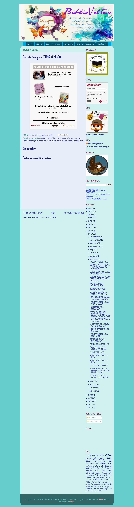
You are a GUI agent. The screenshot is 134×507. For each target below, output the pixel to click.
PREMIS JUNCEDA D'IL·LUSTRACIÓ (96, 285)
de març (93, 384)
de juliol (93, 253)
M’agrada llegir (102, 489)
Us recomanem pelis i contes (85, 44)
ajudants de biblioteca (103, 477)
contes (49, 138)
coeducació (97, 491)
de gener (93, 391)
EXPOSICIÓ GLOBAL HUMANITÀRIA (97, 340)
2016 (90, 231)
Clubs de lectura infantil (53, 44)
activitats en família (96, 463)
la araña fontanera (44, 141)
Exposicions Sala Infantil (96, 473)
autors (43, 138)
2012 (90, 401)
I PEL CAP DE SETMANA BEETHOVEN (99, 335)
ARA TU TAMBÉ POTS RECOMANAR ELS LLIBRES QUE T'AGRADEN (100, 314)
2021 (90, 215)
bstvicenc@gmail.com (95, 144)
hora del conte (95, 459)
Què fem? (39, 44)
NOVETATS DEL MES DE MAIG (99, 356)
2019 (90, 221)
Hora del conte (102, 44)
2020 (90, 218)
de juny (93, 256)
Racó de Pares (68, 44)
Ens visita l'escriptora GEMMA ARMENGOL (98, 348)
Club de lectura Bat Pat (98, 469)
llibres (54, 141)
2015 (90, 234)
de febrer (93, 388)
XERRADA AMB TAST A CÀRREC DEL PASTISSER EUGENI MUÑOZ (99, 370)
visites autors (78, 141)
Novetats (30, 44)
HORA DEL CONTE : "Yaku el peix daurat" (100, 320)
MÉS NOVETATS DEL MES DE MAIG (99, 330)
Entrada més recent (33, 213)
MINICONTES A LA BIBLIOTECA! (96, 308)
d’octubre (93, 243)
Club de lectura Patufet (98, 467)
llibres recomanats (95, 461)
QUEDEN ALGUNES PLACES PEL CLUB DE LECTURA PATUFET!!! (100, 279)
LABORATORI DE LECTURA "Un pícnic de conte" (99, 325)
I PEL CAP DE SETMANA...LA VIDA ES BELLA (100, 303)
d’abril (92, 381)
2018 (90, 224)
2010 (90, 408)
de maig (93, 259)
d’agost (93, 249)
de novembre (95, 240)
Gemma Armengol (29, 141)
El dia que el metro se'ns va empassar (66, 138)
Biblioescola (90, 475)
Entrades (91, 418)
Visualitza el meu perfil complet (97, 147)
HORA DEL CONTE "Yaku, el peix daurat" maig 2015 (100, 298)
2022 (90, 211)
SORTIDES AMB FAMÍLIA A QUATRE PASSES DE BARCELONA (100, 267)
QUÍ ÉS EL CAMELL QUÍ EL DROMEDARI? (100, 273)
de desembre (95, 237)
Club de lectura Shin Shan (98, 480)
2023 (90, 208)
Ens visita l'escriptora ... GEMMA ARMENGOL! (98, 293)
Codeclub (88, 491)
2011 (90, 404)
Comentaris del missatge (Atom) (45, 217)
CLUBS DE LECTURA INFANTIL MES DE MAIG (99, 376)
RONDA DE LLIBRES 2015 (99, 344)
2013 (90, 398)
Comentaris (92, 421)
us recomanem (95, 456)
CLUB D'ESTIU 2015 (97, 352)
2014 (90, 395)
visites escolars (93, 466)
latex (101, 499)
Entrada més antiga (74, 213)
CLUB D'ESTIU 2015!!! (97, 289)
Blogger (72, 501)
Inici (53, 213)
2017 (90, 228)
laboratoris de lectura (101, 484)
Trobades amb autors (64, 141)
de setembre (95, 246)
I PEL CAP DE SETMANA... (99, 262)
